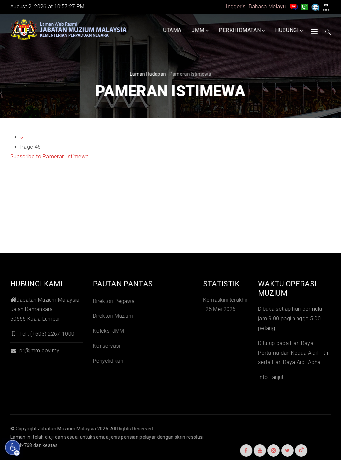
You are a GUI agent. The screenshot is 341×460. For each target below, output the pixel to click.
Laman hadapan (148, 74)
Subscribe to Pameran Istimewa (49, 156)
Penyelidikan (108, 361)
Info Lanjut (271, 377)
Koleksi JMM (108, 331)
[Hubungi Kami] (304, 6)
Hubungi (289, 30)
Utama (172, 30)
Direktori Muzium (113, 316)
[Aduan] (315, 6)
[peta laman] (326, 6)
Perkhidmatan (242, 30)
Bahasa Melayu (267, 6)
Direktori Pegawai (114, 301)
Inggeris (235, 6)
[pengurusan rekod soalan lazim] (293, 6)
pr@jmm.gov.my (34, 350)
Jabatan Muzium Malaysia (67, 428)
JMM (199, 30)
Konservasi (106, 346)
